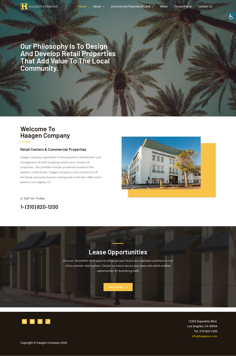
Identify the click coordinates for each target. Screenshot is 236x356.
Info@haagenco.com (203, 336)
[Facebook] (24, 321)
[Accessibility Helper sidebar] (232, 16)
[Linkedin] (32, 321)
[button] (105, 6)
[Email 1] (40, 321)
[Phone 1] (47, 321)
